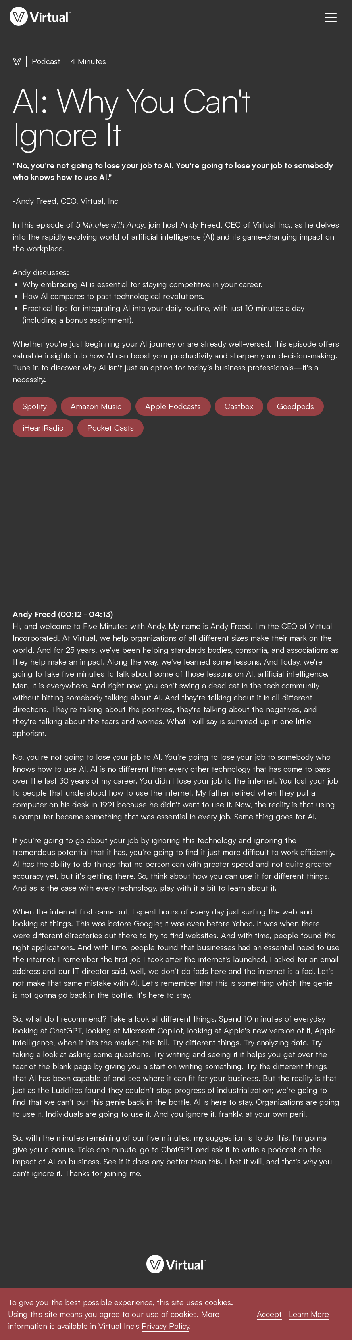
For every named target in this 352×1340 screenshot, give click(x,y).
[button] (330, 17)
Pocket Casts (110, 428)
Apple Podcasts (173, 406)
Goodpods (295, 406)
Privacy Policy (165, 1326)
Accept (269, 1314)
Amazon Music (96, 406)
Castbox (239, 406)
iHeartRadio (43, 428)
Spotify (35, 406)
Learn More (309, 1314)
